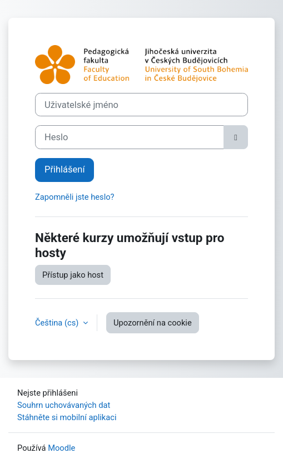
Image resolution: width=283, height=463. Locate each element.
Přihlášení (64, 169)
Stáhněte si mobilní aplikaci (66, 417)
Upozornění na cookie (152, 323)
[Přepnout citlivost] (236, 137)
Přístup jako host (72, 275)
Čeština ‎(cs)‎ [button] (58, 323)
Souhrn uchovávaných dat (63, 405)
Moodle (61, 448)
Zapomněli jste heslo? (75, 197)
